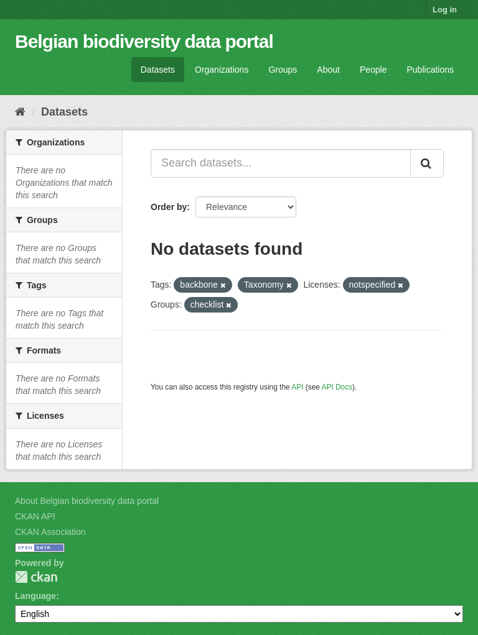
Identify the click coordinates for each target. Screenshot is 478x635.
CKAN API (35, 516)
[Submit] (427, 163)
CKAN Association (50, 532)
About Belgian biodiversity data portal (87, 501)
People (373, 70)
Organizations (221, 70)
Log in (445, 9)
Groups (282, 70)
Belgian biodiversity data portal (144, 41)
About (328, 70)
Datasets (158, 70)
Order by (169, 207)
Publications (430, 70)
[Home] (20, 112)
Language (35, 596)
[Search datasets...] (281, 163)
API (297, 387)
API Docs (337, 387)
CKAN (36, 576)
